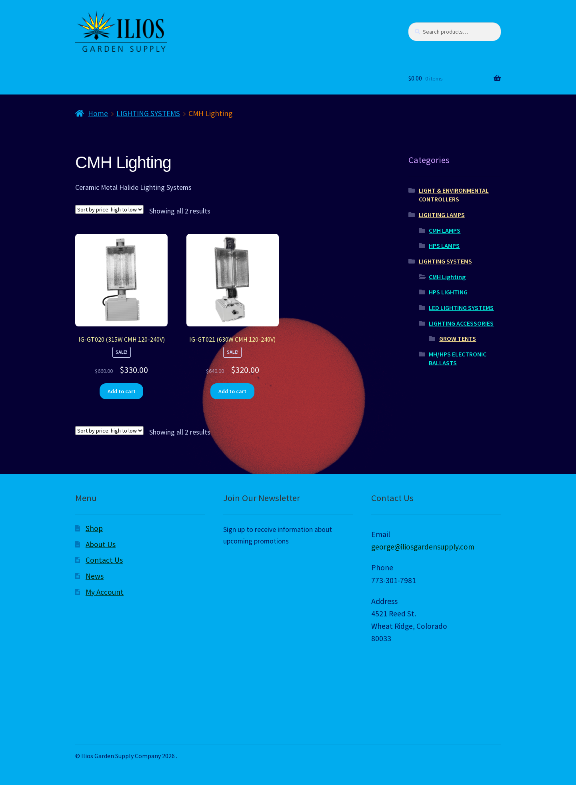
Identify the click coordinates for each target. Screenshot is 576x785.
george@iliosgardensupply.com (422, 547)
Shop (94, 528)
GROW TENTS (457, 338)
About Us (101, 544)
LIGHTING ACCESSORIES (461, 323)
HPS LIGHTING (448, 292)
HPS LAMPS (444, 246)
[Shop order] (109, 209)
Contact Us (104, 560)
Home (98, 113)
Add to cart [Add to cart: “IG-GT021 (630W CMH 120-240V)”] (232, 391)
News (95, 576)
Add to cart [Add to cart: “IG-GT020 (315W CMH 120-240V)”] (122, 391)
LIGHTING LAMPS (442, 215)
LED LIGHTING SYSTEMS (461, 308)
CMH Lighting (447, 277)
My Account (105, 592)
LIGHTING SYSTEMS (148, 113)
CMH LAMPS (444, 230)
